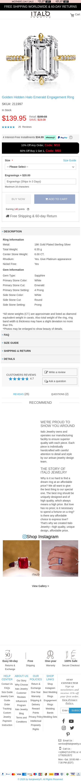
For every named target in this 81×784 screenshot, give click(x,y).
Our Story (21, 680)
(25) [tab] (21, 394)
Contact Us (7, 684)
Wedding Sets (50, 717)
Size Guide (7, 692)
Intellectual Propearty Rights (35, 725)
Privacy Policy (36, 717)
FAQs (7, 688)
